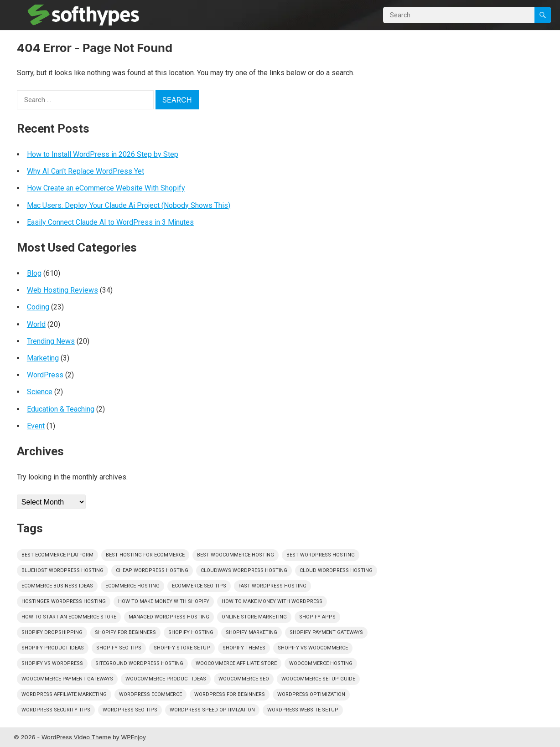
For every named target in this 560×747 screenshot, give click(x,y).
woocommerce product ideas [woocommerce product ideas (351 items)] (165, 679)
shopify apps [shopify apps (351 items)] (317, 617)
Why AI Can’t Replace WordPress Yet (85, 171)
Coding (38, 307)
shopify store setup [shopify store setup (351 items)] (182, 648)
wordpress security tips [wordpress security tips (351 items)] (55, 710)
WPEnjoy (133, 737)
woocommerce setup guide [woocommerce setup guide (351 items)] (318, 679)
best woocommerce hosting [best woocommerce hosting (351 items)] (235, 555)
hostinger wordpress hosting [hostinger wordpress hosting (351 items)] (63, 601)
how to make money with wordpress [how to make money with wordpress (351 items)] (272, 601)
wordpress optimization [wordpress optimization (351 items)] (311, 694)
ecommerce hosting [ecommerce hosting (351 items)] (132, 586)
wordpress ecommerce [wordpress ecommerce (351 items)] (150, 694)
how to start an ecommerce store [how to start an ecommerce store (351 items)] (68, 617)
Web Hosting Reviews (62, 290)
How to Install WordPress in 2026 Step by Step (102, 154)
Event (36, 426)
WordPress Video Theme (76, 737)
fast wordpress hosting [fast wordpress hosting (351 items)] (272, 586)
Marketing (43, 358)
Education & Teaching (60, 409)
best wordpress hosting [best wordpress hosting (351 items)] (320, 555)
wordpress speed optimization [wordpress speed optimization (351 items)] (212, 710)
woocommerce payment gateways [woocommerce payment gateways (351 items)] (67, 679)
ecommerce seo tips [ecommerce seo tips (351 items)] (199, 586)
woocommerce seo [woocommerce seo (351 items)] (243, 679)
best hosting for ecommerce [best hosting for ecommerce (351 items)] (145, 555)
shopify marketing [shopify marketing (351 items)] (251, 632)
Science (39, 391)
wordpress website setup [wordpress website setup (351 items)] (302, 710)
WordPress (45, 375)
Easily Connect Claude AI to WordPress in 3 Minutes (110, 222)
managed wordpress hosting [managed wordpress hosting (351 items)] (169, 617)
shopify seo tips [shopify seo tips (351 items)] (118, 648)
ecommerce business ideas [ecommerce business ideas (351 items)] (57, 586)
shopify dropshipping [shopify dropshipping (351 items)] (52, 632)
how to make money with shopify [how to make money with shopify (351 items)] (163, 601)
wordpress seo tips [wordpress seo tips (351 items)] (130, 710)
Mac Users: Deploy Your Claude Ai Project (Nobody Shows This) (128, 205)
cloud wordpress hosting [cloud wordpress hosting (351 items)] (336, 570)
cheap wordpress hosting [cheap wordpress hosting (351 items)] (152, 570)
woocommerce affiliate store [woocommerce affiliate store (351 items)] (236, 663)
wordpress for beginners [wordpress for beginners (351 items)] (229, 694)
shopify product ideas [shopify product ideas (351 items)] (52, 648)
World (36, 324)
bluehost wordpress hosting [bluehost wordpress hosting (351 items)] (62, 570)
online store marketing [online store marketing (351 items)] (254, 617)
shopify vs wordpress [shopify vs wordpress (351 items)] (52, 663)
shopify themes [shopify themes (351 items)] (244, 648)
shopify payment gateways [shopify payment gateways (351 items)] (326, 632)
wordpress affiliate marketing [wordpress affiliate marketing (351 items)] (64, 694)
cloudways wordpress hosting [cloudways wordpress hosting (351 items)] (244, 570)
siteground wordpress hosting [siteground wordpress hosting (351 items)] (139, 663)
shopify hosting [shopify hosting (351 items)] (190, 632)
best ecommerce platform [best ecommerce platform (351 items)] (57, 555)
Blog (34, 273)
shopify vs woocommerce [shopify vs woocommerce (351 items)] (313, 648)
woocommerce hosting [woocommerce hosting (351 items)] (321, 663)
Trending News (51, 341)
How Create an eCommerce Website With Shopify (106, 188)
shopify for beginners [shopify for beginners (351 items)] (125, 632)
